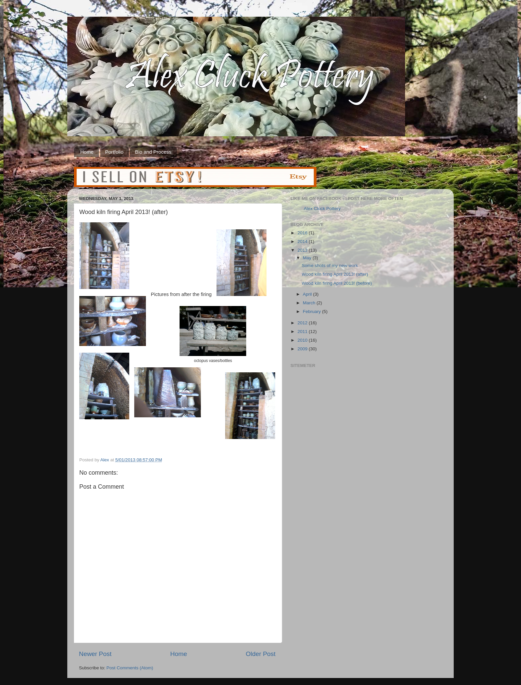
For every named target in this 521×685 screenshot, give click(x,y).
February (312, 311)
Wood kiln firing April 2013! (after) (335, 274)
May (307, 257)
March (309, 302)
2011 (303, 331)
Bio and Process (153, 152)
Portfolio (114, 152)
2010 (303, 340)
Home (87, 152)
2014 (303, 241)
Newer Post (95, 653)
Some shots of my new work (330, 265)
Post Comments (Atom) (130, 667)
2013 (303, 250)
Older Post (260, 653)
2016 (303, 232)
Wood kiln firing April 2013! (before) (337, 283)
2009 (303, 348)
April (308, 294)
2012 (303, 322)
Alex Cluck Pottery (322, 208)
